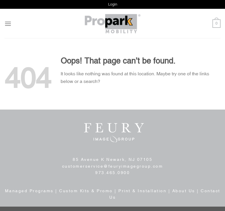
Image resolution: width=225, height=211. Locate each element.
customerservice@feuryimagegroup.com (112, 166)
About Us (183, 190)
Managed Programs (29, 190)
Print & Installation (142, 190)
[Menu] (7, 23)
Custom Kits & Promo (86, 190)
